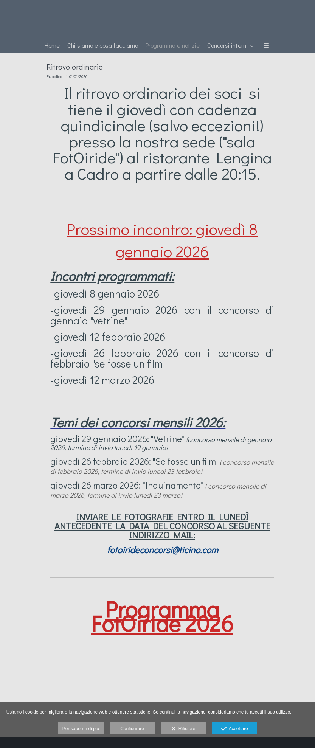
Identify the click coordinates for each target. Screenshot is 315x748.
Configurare (132, 728)
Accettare (234, 729)
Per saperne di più (80, 728)
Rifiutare (183, 729)
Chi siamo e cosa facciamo (102, 45)
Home (52, 45)
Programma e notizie (173, 45)
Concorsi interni (227, 45)
